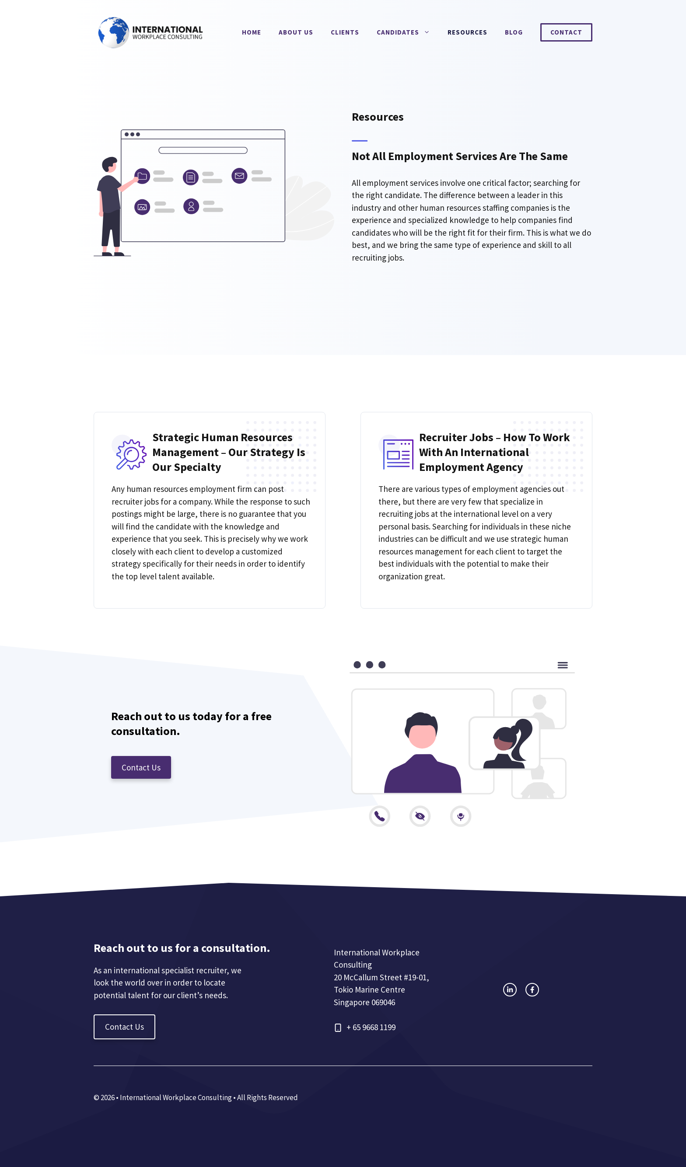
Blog (514, 32)
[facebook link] (532, 989)
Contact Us (141, 767)
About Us (296, 32)
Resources (467, 32)
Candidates (408, 32)
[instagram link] (510, 989)
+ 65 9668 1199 (371, 1027)
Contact (566, 32)
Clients (345, 32)
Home (251, 32)
